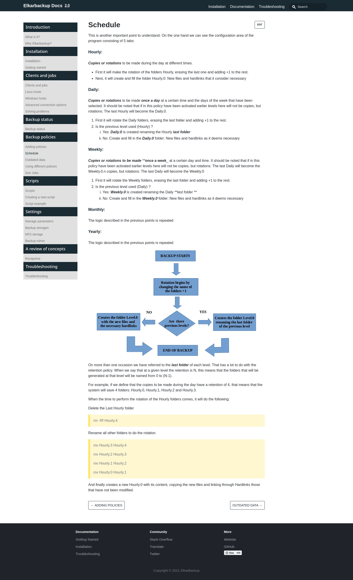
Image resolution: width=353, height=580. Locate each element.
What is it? (32, 37)
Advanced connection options (45, 105)
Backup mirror (35, 241)
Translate (157, 546)
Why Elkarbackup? (38, 43)
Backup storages (37, 228)
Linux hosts (33, 92)
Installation (217, 7)
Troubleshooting (272, 7)
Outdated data (35, 160)
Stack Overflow (161, 539)
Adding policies (35, 147)
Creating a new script (40, 197)
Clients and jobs (36, 85)
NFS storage (34, 234)
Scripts (30, 190)
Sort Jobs (31, 173)
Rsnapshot (32, 258)
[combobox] (308, 6)
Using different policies (41, 166)
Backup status (35, 129)
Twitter (155, 554)
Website (230, 539)
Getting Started (87, 539)
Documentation (242, 7)
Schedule (31, 153)
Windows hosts (35, 98)
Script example (35, 203)
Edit (259, 24)
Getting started (35, 67)
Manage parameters (39, 221)
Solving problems (37, 111)
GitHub (229, 546)
